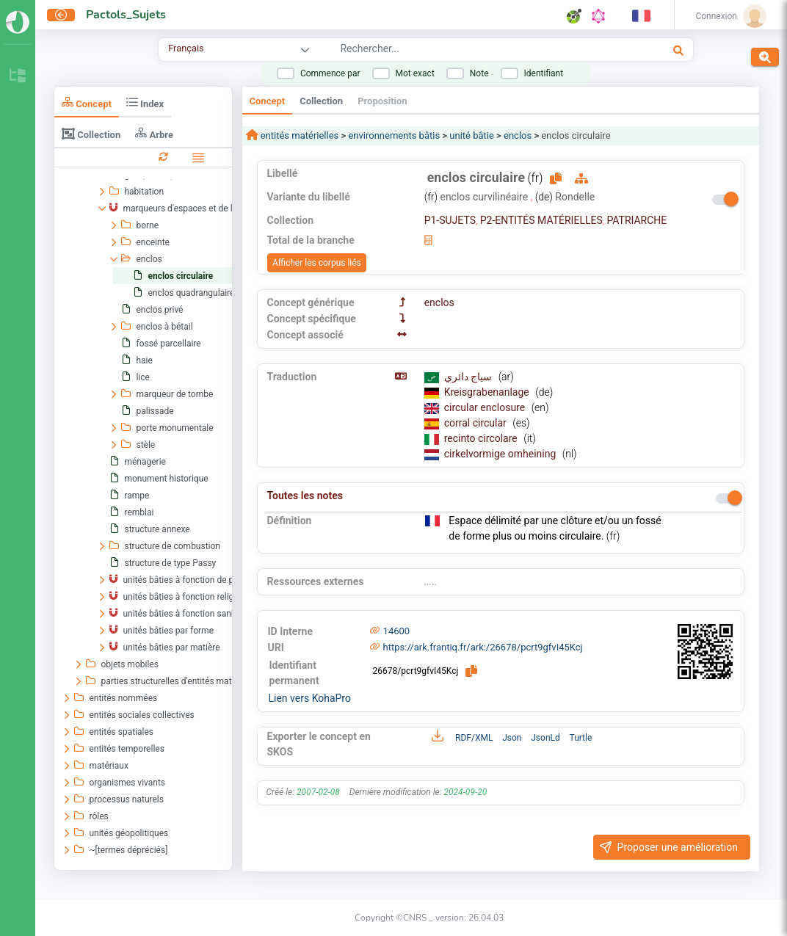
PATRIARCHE (636, 220)
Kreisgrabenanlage (488, 392)
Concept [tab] (87, 102)
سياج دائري (469, 376)
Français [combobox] (185, 48)
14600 (396, 630)
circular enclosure (486, 407)
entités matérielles (298, 135)
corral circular (476, 423)
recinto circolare (482, 438)
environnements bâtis (394, 135)
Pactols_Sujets (126, 15)
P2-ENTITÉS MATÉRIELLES (541, 220)
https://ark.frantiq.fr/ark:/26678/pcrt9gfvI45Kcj (483, 647)
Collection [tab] (91, 133)
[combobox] (465, 50)
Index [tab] (145, 102)
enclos (518, 135)
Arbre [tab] (154, 133)
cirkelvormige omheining (501, 454)
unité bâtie (471, 135)
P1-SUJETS (450, 220)
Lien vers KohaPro (310, 698)
